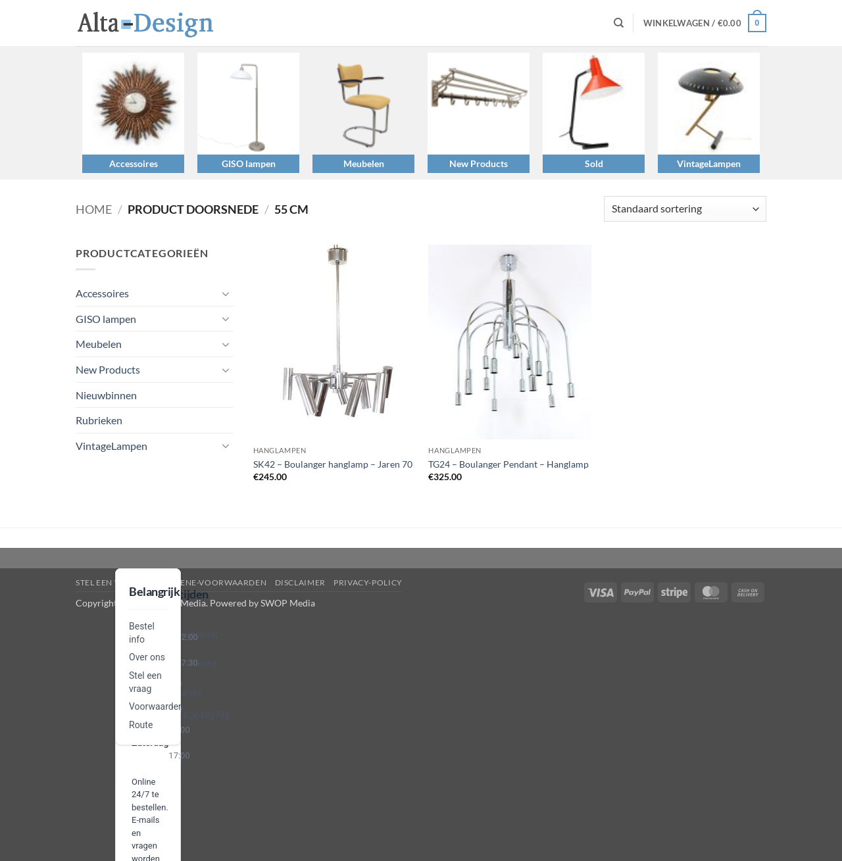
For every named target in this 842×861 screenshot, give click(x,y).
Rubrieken (99, 420)
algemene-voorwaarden (208, 582)
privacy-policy (368, 582)
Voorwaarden (156, 706)
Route (141, 725)
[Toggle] (226, 293)
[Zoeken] (619, 23)
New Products (478, 163)
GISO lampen (249, 163)
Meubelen (363, 163)
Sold (594, 163)
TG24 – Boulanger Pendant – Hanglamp (508, 464)
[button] (704, 23)
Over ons (147, 657)
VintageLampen (709, 163)
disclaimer (300, 582)
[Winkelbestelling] (685, 209)
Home (94, 209)
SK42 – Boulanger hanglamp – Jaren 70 (332, 464)
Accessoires (133, 163)
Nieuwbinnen (106, 395)
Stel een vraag (109, 582)
